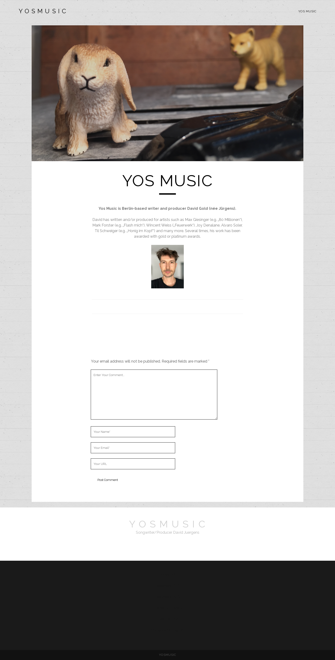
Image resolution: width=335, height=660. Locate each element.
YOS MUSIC (307, 11)
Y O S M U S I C (42, 11)
